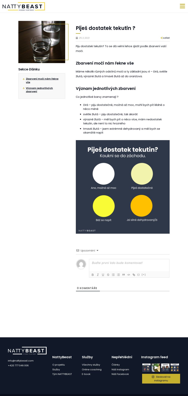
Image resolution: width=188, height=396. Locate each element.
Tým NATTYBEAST (62, 374)
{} (138, 274)
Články (116, 364)
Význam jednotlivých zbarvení (39, 89)
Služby (56, 369)
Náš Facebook (120, 374)
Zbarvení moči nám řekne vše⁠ (42, 80)
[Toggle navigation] (182, 6)
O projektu (58, 364)
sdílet (165, 37)
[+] (144, 274)
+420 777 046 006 (18, 365)
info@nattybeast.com (21, 360)
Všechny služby (91, 364)
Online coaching (92, 369)
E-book (86, 374)
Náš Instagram (120, 369)
